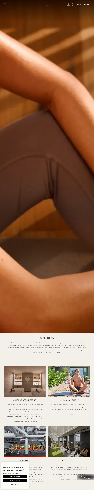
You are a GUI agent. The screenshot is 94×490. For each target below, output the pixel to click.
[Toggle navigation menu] (5, 4)
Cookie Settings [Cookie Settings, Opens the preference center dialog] (15, 484)
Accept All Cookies (15, 476)
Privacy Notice (14, 473)
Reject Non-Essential (15, 480)
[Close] (26, 464)
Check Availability (83, 4)
